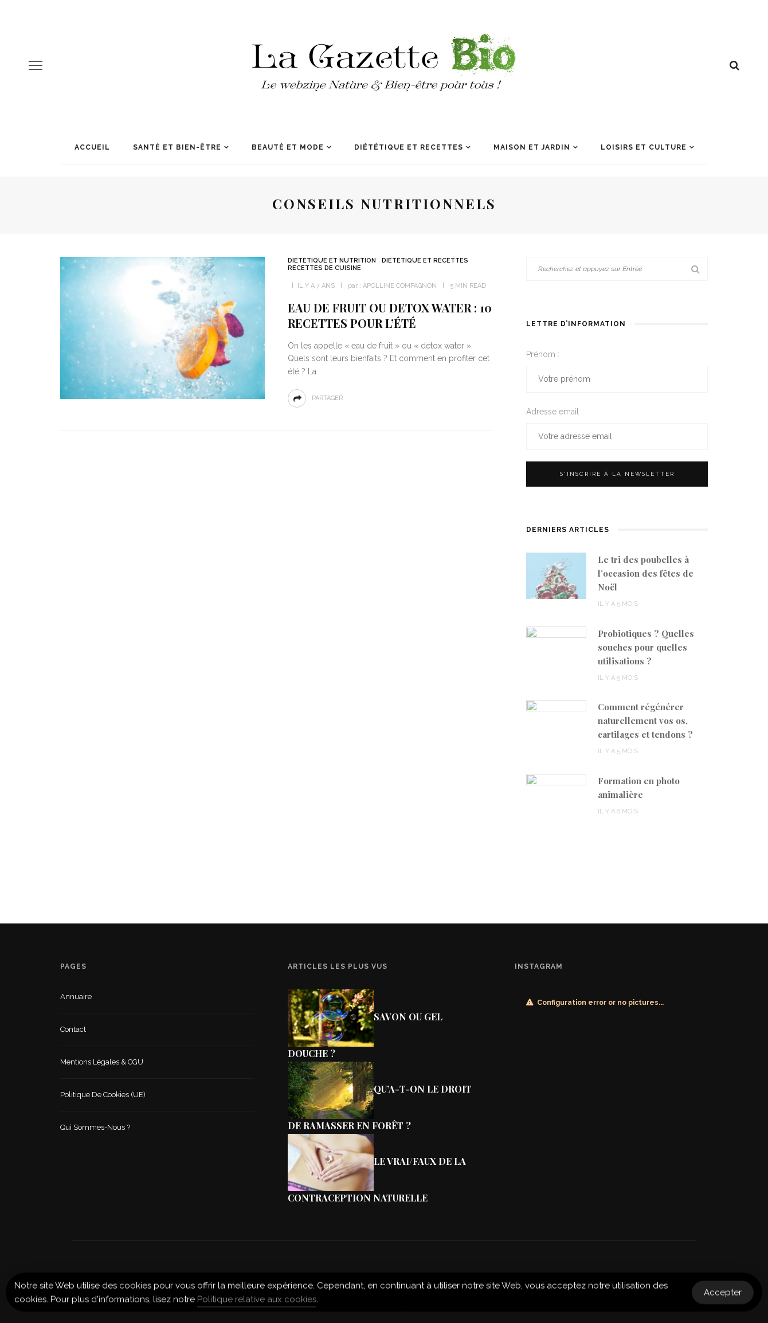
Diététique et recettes (408, 147)
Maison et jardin (531, 147)
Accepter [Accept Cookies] (723, 1296)
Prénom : (542, 354)
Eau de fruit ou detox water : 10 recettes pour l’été (390, 315)
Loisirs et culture (644, 147)
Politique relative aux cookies (256, 1303)
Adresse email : (554, 411)
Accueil (92, 147)
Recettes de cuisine (324, 268)
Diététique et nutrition (332, 260)
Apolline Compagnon (400, 285)
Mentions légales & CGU (101, 1062)
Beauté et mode (288, 147)
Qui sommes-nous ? (95, 1127)
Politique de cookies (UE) (103, 1094)
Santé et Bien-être (177, 147)
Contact (73, 1029)
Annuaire (76, 996)
